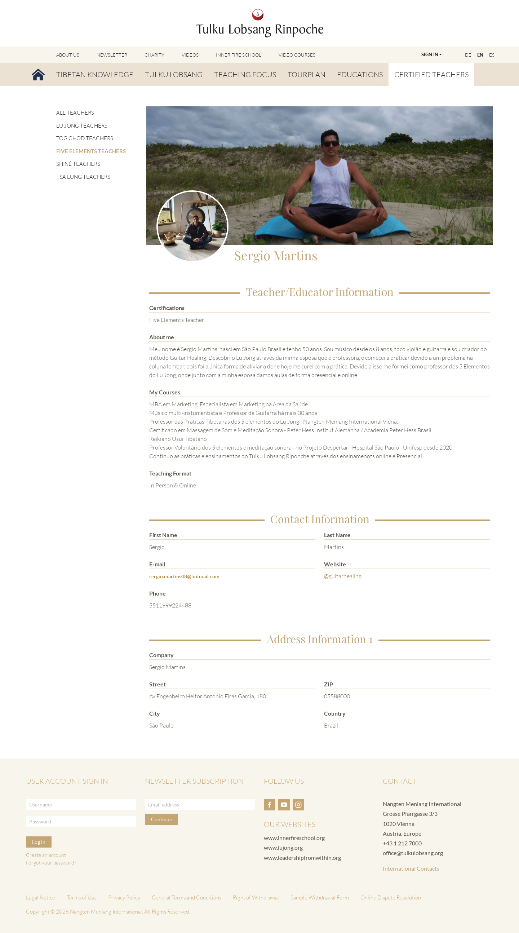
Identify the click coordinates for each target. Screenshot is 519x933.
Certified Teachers (431, 74)
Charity (154, 55)
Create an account (46, 855)
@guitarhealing (342, 576)
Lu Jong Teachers (81, 125)
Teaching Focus (245, 74)
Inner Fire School (238, 55)
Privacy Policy (124, 897)
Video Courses (297, 55)
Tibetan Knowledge (94, 74)
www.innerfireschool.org (294, 837)
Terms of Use (82, 897)
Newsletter (112, 55)
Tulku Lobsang (174, 74)
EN (480, 55)
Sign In (429, 54)
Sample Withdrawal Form (319, 897)
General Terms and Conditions (186, 897)
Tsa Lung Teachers (83, 176)
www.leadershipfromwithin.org (302, 857)
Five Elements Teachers (91, 151)
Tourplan (306, 74)
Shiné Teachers (78, 163)
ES (491, 55)
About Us (67, 55)
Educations (360, 74)
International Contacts (411, 868)
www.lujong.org (283, 847)
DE (468, 55)
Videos (190, 55)
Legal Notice (40, 897)
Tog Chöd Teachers (84, 138)
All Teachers (75, 112)
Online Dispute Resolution (390, 897)
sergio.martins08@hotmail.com (184, 576)
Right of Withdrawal (256, 897)
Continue (161, 819)
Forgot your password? (51, 862)
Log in (38, 842)
